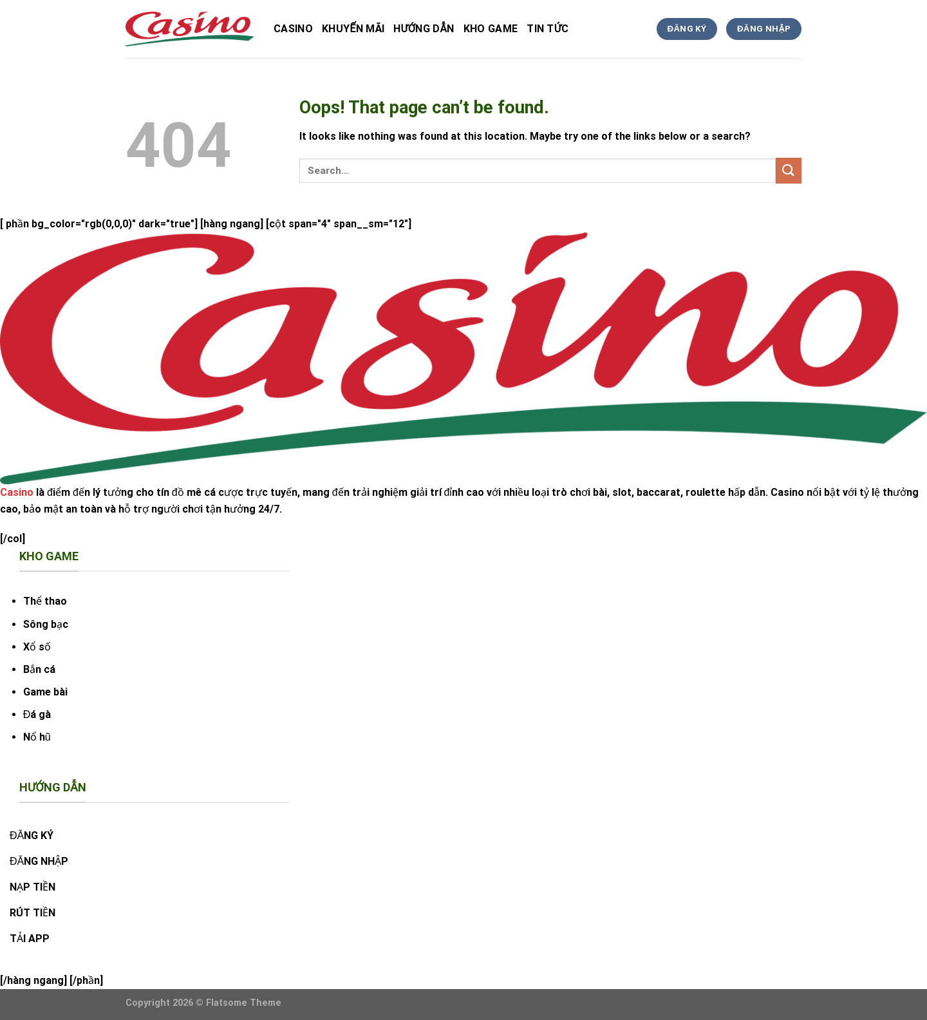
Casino (293, 29)
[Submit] (788, 170)
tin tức (547, 29)
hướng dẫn (423, 29)
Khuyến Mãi (353, 29)
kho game (491, 29)
